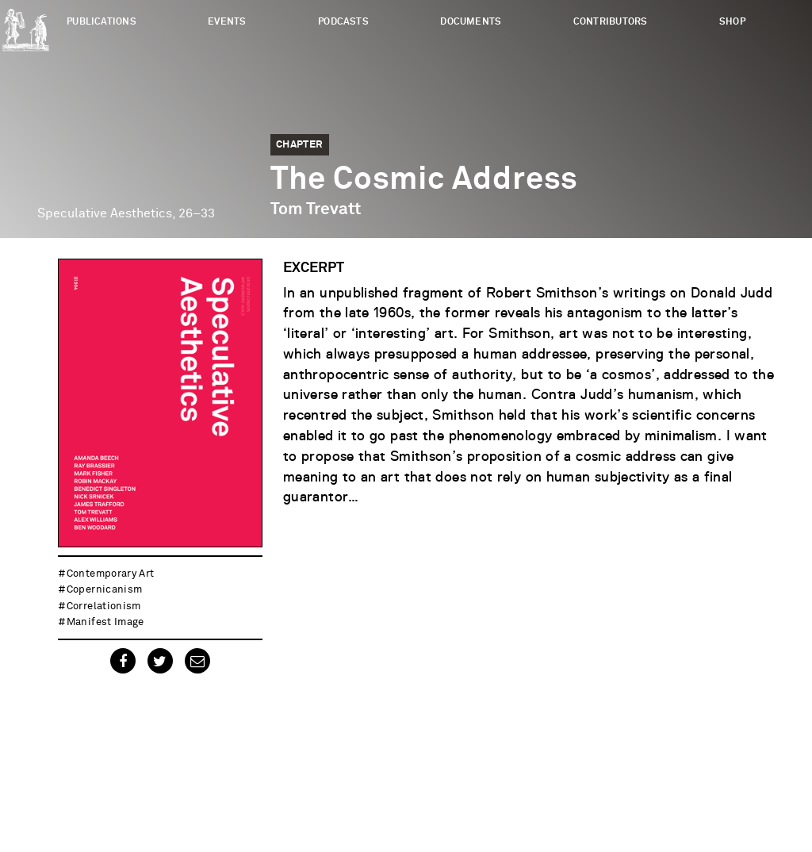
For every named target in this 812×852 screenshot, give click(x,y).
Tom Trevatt (315, 209)
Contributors (610, 21)
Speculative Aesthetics (104, 213)
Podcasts (343, 21)
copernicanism (105, 590)
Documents (470, 21)
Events (227, 21)
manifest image (105, 622)
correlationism (104, 606)
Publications (101, 21)
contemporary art (111, 574)
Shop (732, 21)
